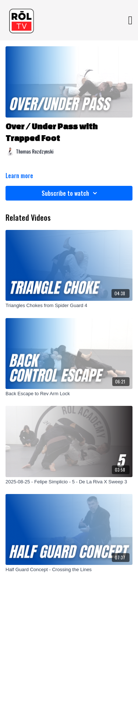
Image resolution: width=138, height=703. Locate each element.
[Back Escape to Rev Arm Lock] (69, 393)
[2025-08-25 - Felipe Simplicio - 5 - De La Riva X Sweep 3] (69, 482)
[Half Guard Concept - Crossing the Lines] (69, 569)
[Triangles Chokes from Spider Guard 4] (69, 305)
